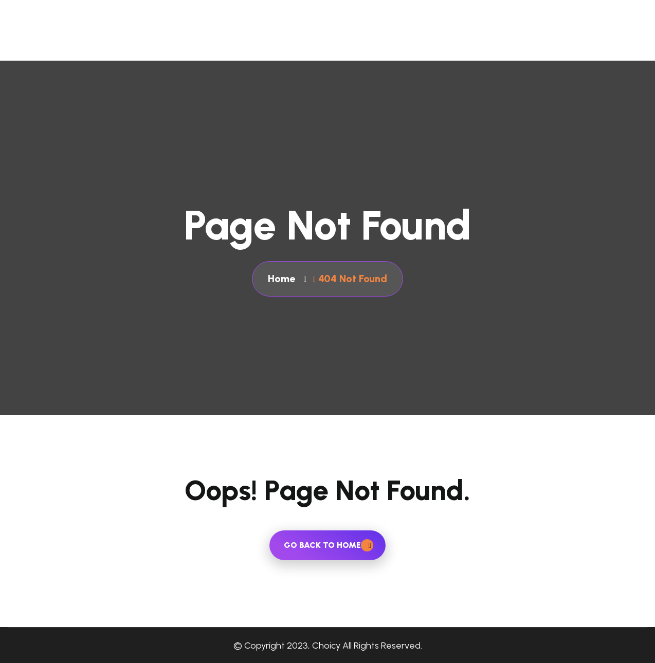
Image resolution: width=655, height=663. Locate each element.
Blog (581, 38)
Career (632, 38)
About (372, 38)
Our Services (441, 38)
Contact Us (520, 38)
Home (319, 38)
